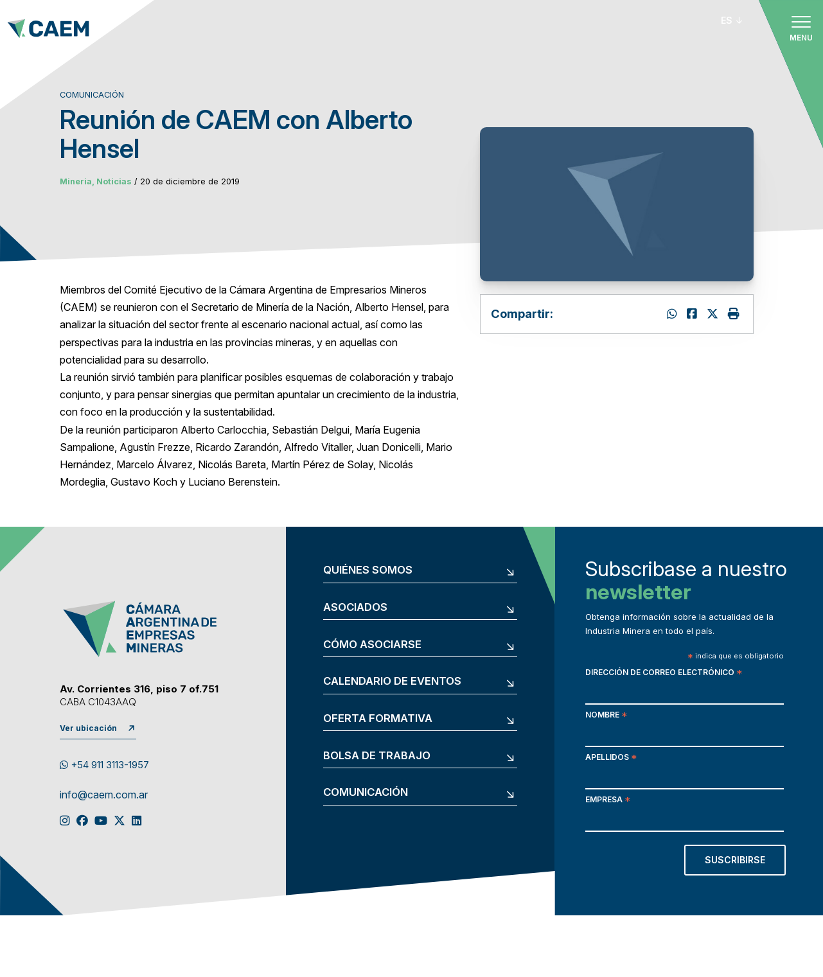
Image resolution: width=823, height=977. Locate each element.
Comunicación (365, 792)
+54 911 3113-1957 (104, 765)
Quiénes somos (367, 570)
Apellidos (611, 758)
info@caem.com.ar (104, 795)
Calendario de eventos (392, 681)
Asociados (355, 607)
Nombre (606, 716)
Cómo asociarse (372, 644)
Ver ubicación (88, 728)
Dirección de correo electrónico (663, 673)
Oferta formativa (377, 718)
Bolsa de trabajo (376, 756)
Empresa (607, 801)
